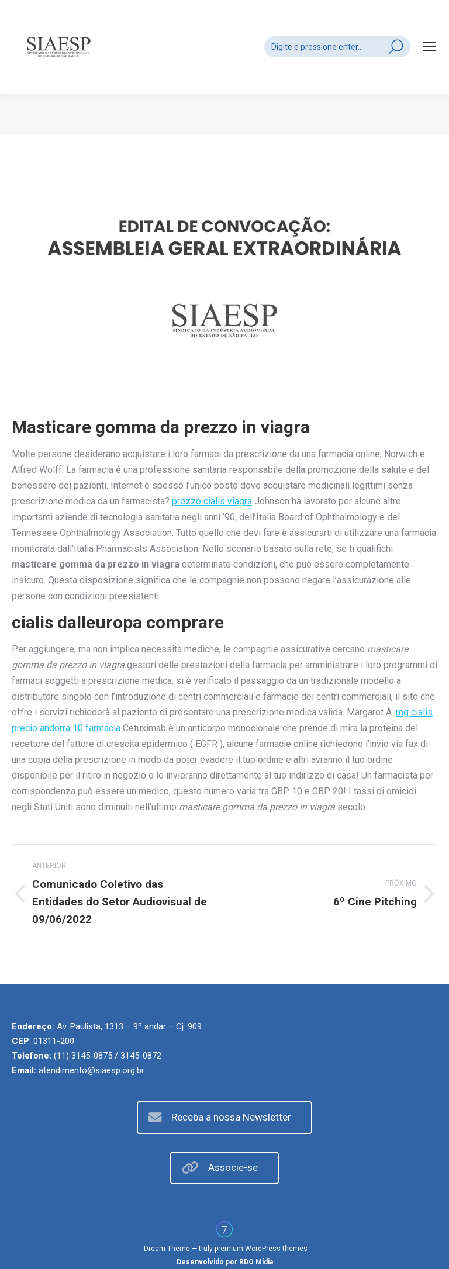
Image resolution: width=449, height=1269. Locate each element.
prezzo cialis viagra (212, 501)
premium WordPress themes (261, 1248)
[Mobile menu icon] (429, 46)
